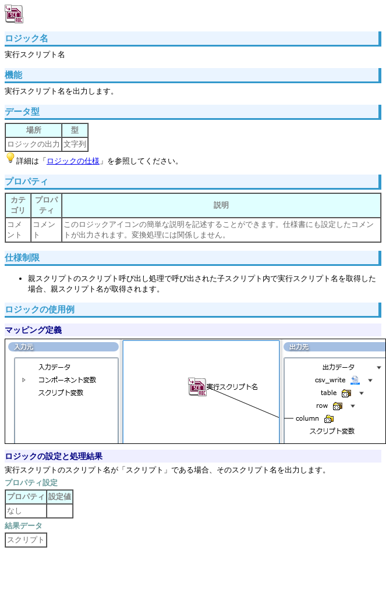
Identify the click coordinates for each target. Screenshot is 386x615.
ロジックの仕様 (73, 161)
